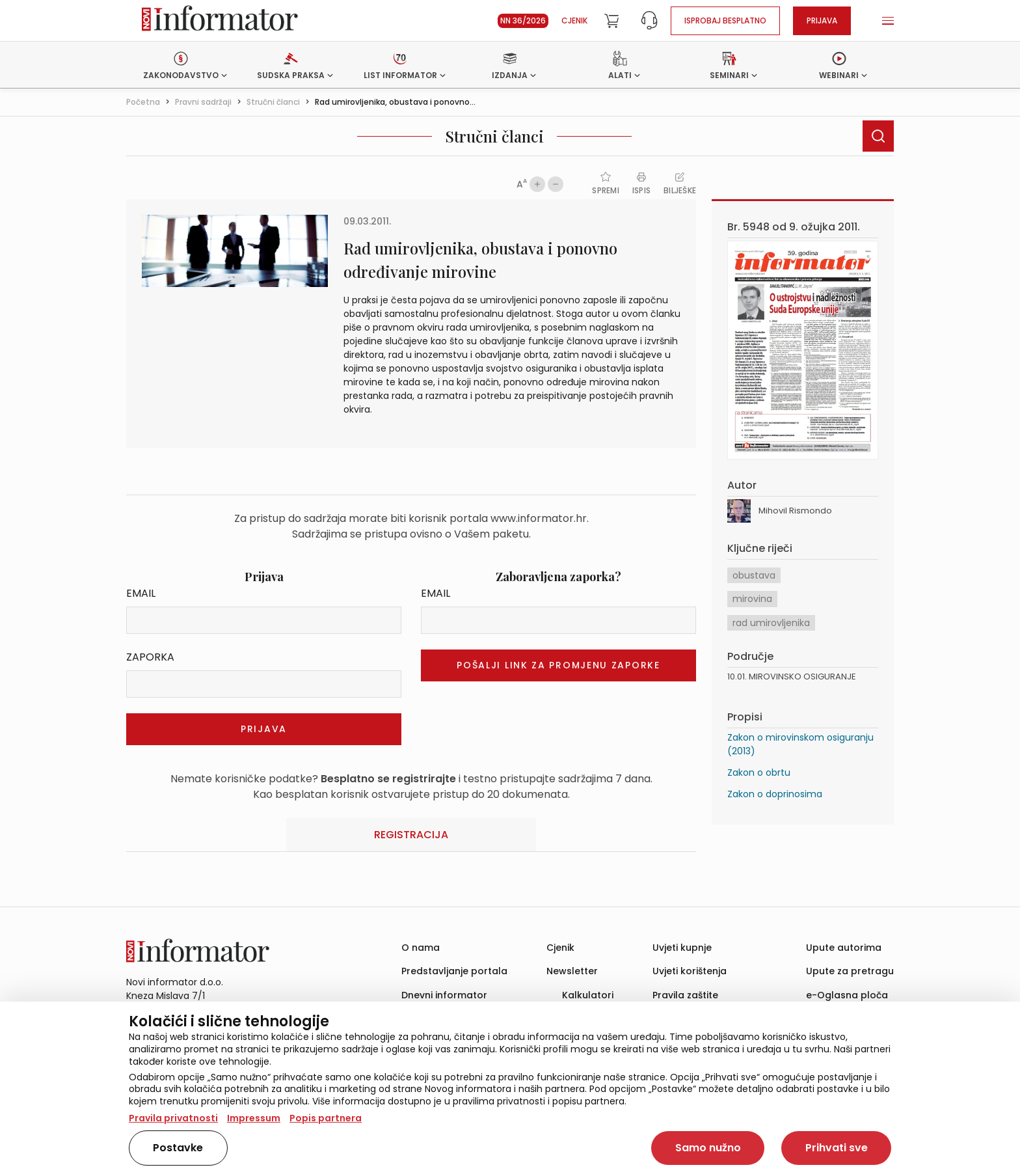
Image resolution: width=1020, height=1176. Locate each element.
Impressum (253, 1118)
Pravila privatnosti (173, 1118)
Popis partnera (325, 1118)
